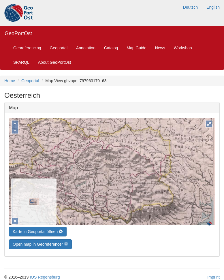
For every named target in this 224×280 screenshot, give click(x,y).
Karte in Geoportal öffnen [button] (38, 230)
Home (9, 80)
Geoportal (58, 48)
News (160, 48)
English (213, 7)
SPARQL (21, 62)
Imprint (213, 275)
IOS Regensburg (45, 275)
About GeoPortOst (54, 62)
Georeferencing (27, 48)
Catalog (111, 48)
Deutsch (190, 7)
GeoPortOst (18, 33)
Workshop (183, 48)
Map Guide (136, 48)
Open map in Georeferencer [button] (40, 242)
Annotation (85, 48)
